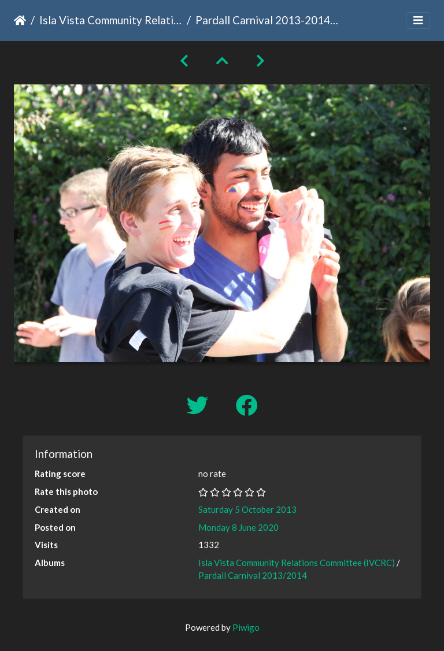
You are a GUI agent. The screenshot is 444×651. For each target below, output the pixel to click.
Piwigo (246, 627)
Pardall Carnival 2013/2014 (252, 575)
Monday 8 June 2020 (238, 527)
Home (20, 20)
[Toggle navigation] (418, 20)
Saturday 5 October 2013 (247, 509)
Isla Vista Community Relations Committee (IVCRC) (110, 20)
